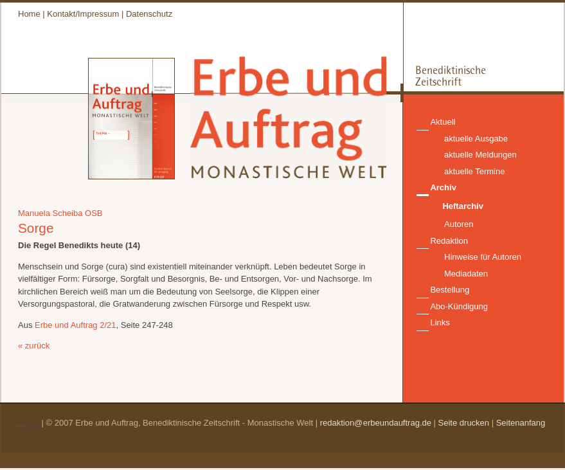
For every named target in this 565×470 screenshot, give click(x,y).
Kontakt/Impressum (83, 14)
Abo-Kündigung (459, 306)
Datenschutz (149, 14)
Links (439, 322)
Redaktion (449, 241)
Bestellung (449, 289)
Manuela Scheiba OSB (60, 213)
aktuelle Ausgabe (476, 138)
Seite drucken (464, 423)
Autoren (459, 224)
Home (29, 14)
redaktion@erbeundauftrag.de (375, 423)
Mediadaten (466, 273)
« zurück (33, 345)
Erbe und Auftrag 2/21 (75, 325)
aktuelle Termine (474, 171)
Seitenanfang (521, 423)
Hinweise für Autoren (482, 257)
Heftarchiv (462, 206)
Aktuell (442, 122)
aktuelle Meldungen (480, 154)
